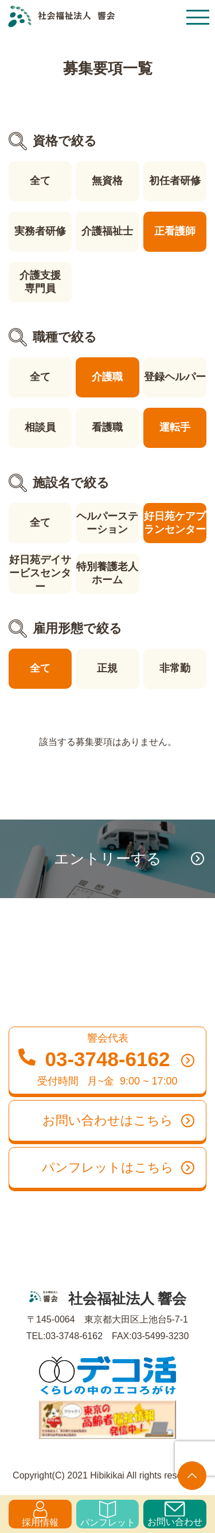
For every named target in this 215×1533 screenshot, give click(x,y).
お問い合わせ (174, 1514)
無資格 (107, 180)
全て (40, 180)
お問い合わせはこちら (118, 1121)
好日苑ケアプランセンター (175, 522)
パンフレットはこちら (118, 1168)
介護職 (107, 377)
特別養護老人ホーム (107, 573)
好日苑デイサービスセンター (40, 573)
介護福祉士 (107, 231)
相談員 (40, 427)
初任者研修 (175, 180)
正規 (107, 668)
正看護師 (175, 231)
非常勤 (174, 668)
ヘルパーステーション (107, 522)
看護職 (107, 427)
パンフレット (107, 1514)
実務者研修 (40, 231)
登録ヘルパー (175, 377)
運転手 (174, 427)
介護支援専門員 (40, 282)
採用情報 (40, 1514)
